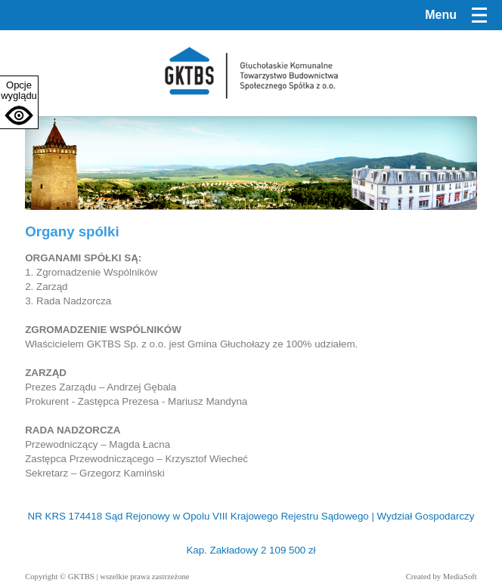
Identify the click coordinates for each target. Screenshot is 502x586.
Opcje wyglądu (19, 90)
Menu (441, 14)
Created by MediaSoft (441, 576)
